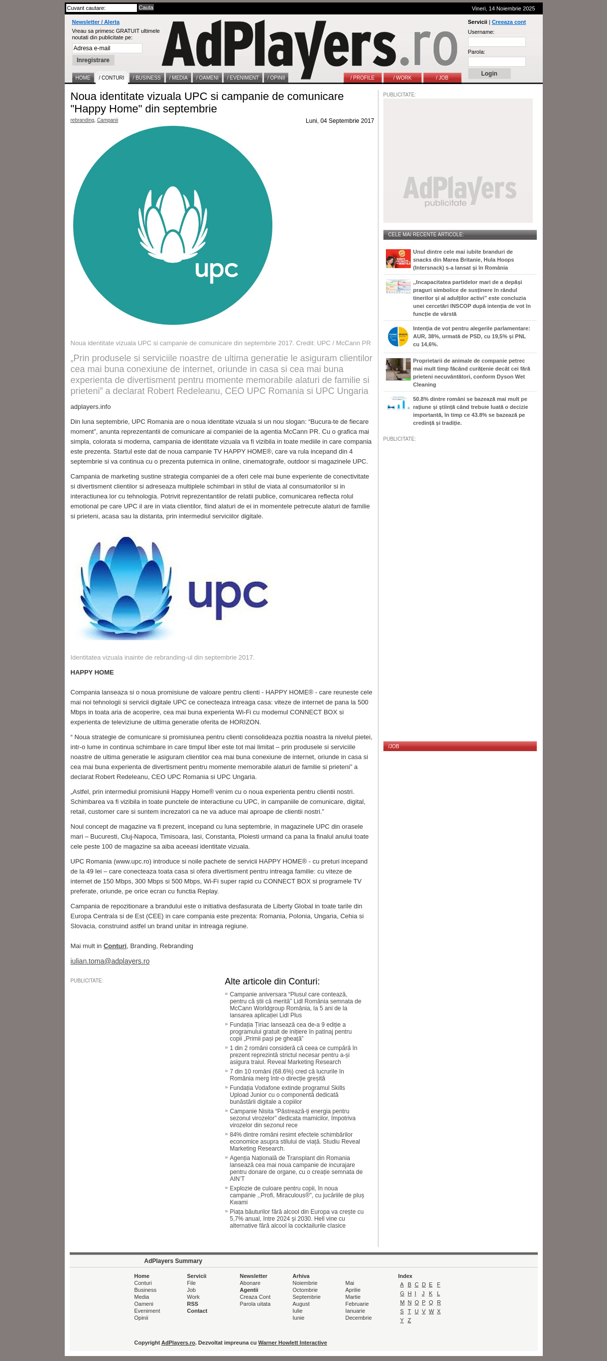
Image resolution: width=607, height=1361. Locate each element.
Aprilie (353, 1290)
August (301, 1304)
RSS (193, 1304)
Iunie (299, 1318)
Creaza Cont (255, 1297)
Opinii (141, 1318)
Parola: (477, 52)
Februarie (357, 1304)
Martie (353, 1297)
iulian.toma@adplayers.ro (110, 961)
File (191, 1283)
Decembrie (359, 1318)
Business (145, 1290)
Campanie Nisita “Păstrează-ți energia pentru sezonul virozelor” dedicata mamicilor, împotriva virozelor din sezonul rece (293, 1118)
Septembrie (307, 1297)
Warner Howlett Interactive (292, 1343)
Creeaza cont (509, 22)
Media (141, 1297)
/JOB (393, 746)
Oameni (144, 1304)
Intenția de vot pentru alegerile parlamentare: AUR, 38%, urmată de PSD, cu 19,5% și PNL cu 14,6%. (471, 336)
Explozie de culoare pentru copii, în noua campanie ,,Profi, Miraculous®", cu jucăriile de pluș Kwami (297, 1195)
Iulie (298, 1311)
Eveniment (147, 1311)
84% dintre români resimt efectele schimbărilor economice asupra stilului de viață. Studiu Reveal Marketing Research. (295, 1141)
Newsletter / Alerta (96, 22)
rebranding (83, 120)
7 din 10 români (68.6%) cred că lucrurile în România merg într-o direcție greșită (287, 1075)
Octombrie (305, 1290)
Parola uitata (255, 1304)
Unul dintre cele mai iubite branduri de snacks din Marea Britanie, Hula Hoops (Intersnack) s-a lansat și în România (463, 260)
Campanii (107, 120)
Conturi (143, 1283)
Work (193, 1297)
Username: (481, 32)
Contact (197, 1311)
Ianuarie (355, 1311)
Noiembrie (305, 1283)
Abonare (250, 1283)
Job (191, 1290)
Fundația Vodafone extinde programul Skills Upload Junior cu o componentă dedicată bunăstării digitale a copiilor (287, 1094)
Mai (350, 1283)
